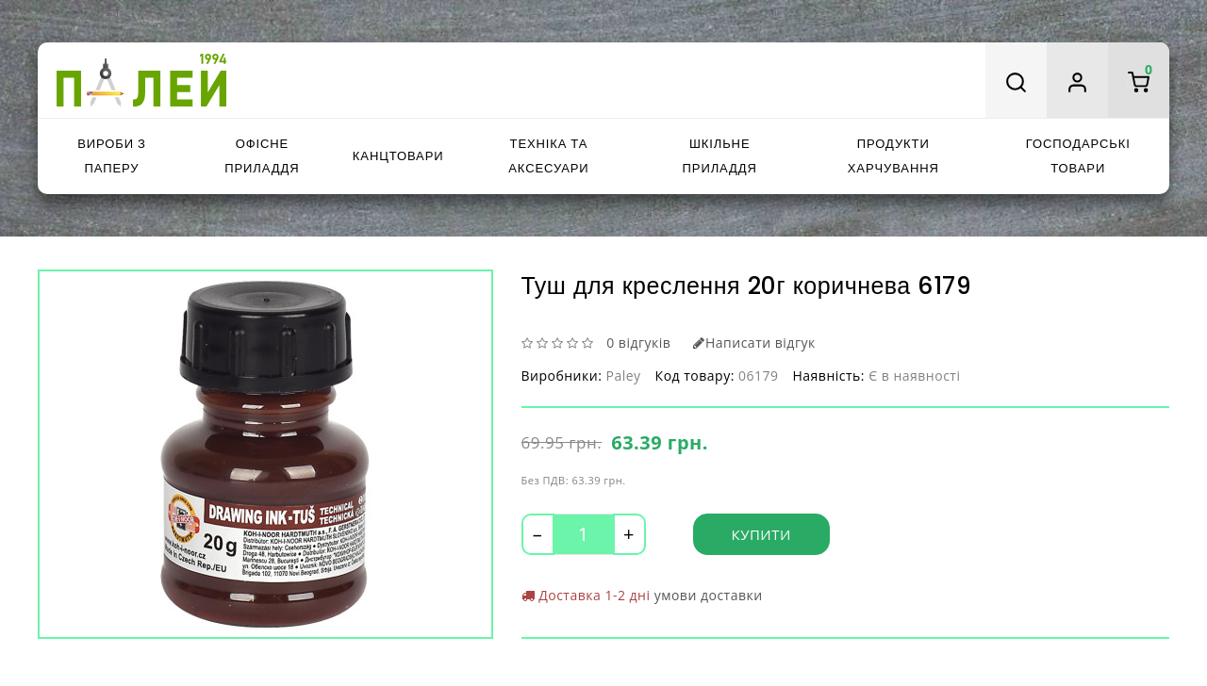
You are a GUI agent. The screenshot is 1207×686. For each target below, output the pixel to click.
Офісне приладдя (261, 156)
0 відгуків (638, 342)
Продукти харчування (893, 156)
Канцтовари (398, 156)
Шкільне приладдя (720, 156)
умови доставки (708, 595)
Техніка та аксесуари (548, 156)
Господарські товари (1078, 156)
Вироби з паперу (111, 156)
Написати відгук (754, 342)
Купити (761, 534)
